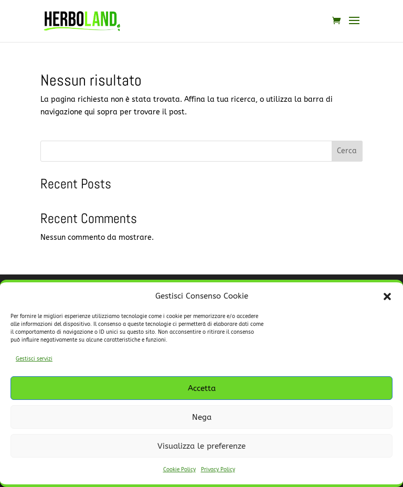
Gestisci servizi (34, 359)
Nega (201, 417)
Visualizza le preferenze (201, 446)
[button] (387, 296)
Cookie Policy (179, 470)
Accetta (202, 388)
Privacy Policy (218, 470)
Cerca (347, 150)
